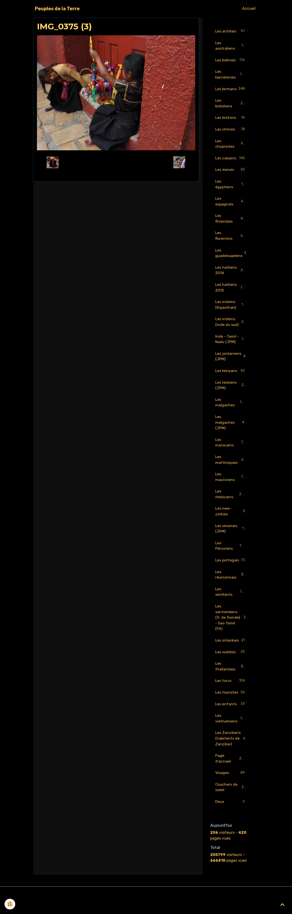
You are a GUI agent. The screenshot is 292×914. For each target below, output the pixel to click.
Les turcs (230, 693)
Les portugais (230, 569)
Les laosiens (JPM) (230, 389)
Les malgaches (230, 406)
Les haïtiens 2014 (230, 272)
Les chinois (230, 130)
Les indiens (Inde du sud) (231, 325)
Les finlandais (230, 220)
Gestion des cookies (146, 907)
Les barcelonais (230, 75)
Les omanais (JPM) (230, 534)
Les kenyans (230, 374)
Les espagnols (230, 203)
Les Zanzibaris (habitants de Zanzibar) (231, 752)
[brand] (57, 8)
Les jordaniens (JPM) (230, 360)
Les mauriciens (230, 481)
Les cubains (230, 159)
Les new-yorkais (230, 516)
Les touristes (230, 705)
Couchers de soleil (230, 801)
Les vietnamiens (230, 731)
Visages (230, 786)
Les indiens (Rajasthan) (231, 307)
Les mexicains (230, 499)
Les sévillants (230, 603)
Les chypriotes (230, 145)
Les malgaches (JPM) (230, 426)
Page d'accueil (230, 772)
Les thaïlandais (230, 679)
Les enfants (230, 717)
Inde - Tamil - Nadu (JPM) (231, 342)
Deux (230, 816)
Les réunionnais (230, 586)
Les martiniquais (230, 464)
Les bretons (230, 118)
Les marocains (230, 447)
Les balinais (230, 60)
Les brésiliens (230, 104)
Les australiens (230, 46)
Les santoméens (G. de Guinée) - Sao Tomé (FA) (231, 629)
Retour (116, 162)
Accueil (249, 8)
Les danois (230, 171)
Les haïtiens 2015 (230, 290)
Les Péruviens (230, 551)
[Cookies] (10, 904)
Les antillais (230, 31)
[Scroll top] (282, 904)
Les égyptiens (230, 185)
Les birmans (230, 89)
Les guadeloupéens (232, 255)
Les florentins (230, 238)
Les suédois (230, 664)
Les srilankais (230, 653)
